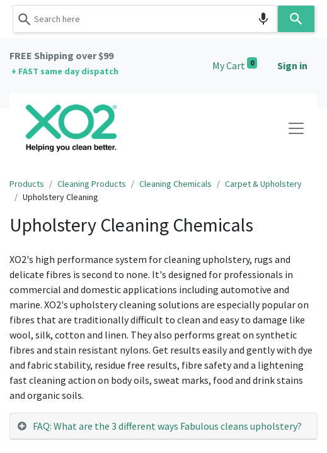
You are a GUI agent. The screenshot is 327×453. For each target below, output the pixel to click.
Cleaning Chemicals (175, 183)
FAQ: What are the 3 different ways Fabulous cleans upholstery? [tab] (167, 426)
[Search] (296, 19)
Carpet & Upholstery (263, 183)
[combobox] (145, 19)
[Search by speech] (263, 19)
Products (26, 183)
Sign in (292, 65)
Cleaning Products (91, 183)
